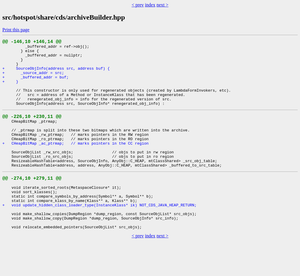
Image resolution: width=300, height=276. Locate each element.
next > (162, 4)
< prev (138, 4)
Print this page (15, 29)
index (150, 4)
